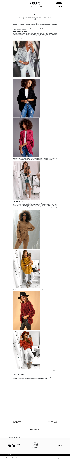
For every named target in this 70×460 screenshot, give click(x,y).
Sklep (59, 3)
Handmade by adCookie (58, 454)
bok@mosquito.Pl (35, 445)
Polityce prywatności (30, 458)
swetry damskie (34, 28)
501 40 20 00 (36, 444)
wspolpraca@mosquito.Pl (35, 449)
